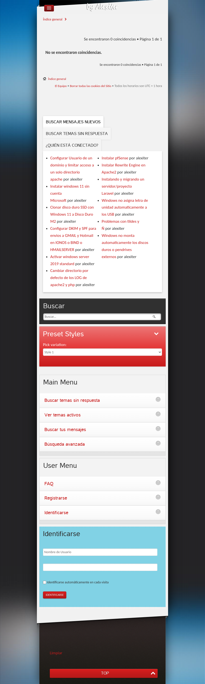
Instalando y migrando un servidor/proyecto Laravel (123, 186)
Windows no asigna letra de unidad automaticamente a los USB (125, 207)
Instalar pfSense (115, 158)
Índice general (52, 19)
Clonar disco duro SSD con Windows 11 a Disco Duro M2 (72, 214)
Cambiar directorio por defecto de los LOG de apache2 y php (69, 277)
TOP (105, 673)
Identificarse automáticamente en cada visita (78, 582)
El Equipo (61, 86)
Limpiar (56, 652)
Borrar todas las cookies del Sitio (90, 86)
